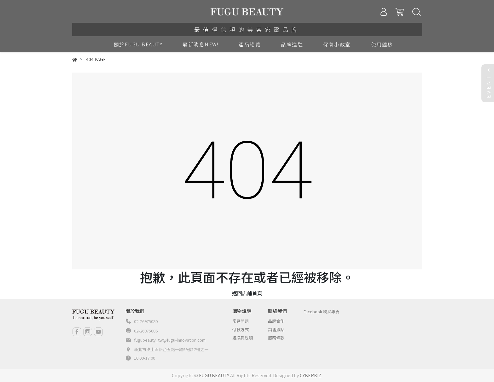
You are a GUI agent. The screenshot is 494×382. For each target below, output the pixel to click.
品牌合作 (276, 321)
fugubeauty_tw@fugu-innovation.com (170, 340)
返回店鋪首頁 (247, 293)
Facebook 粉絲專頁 (322, 311)
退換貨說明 (242, 338)
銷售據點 (276, 329)
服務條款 (276, 338)
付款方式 (240, 329)
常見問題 (240, 321)
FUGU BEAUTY (214, 375)
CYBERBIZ (310, 375)
